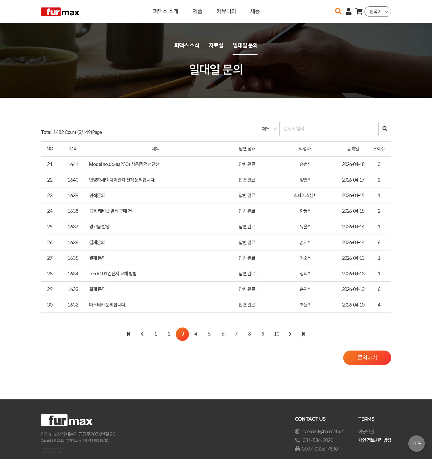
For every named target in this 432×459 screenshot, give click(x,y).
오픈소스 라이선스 (53, 451)
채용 (255, 11)
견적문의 (97, 195)
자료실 (216, 45)
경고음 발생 (99, 227)
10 (276, 334)
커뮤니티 (226, 11)
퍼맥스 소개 (165, 11)
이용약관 (366, 431)
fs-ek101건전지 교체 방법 (112, 274)
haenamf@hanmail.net (323, 431)
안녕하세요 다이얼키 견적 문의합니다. (122, 180)
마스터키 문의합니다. (107, 305)
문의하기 (367, 357)
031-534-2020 (318, 440)
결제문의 (97, 242)
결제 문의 (97, 289)
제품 (197, 11)
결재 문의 (97, 258)
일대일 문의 (245, 45)
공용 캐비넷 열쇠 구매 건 (110, 211)
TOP (416, 443)
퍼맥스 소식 (186, 45)
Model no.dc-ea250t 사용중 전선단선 (124, 164)
